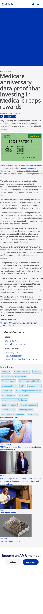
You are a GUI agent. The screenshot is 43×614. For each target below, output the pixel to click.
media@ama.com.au (15, 344)
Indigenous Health (9, 386)
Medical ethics (34, 386)
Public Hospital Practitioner (13, 414)
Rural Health (24, 395)
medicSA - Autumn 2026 (10, 541)
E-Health (37, 372)
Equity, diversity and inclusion (14, 376)
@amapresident (14, 355)
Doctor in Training (9, 405)
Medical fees (7, 391)
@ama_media (13, 352)
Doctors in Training (22, 372)
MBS (23, 386)
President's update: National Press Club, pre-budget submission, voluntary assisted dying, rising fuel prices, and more (20, 481)
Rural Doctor (33, 414)
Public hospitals (8, 395)
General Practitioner (28, 405)
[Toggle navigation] (38, 4)
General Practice (8, 381)
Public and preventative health (28, 391)
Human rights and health (29, 381)
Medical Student (8, 410)
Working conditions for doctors (14, 400)
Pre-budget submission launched (13, 513)
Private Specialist (26, 410)
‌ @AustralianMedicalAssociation (21, 359)
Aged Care (6, 372)
